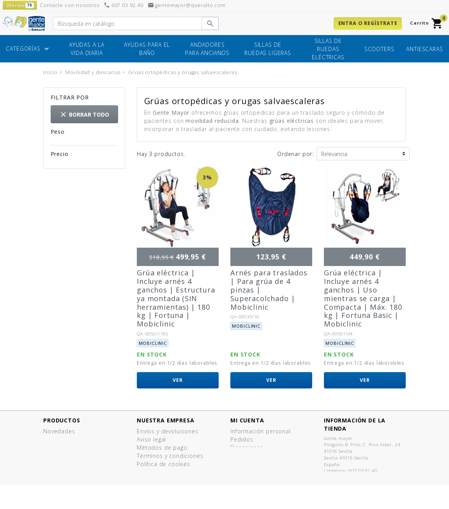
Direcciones (246, 447)
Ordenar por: (295, 154)
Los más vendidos (68, 439)
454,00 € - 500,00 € (86, 219)
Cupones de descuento (263, 455)
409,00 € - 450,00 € (86, 203)
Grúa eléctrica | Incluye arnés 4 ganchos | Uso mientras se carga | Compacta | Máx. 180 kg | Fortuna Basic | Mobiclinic (363, 298)
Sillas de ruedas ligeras (267, 49)
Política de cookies (163, 464)
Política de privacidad (167, 472)
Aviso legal (151, 439)
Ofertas (53, 447)
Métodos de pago (162, 447)
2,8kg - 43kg (80, 143)
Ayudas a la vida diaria (86, 49)
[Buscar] (127, 23)
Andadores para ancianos (207, 49)
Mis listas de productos (263, 464)
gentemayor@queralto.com (187, 5)
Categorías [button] (28, 49)
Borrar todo (84, 114)
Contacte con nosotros (169, 480)
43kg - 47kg (79, 152)
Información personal (260, 431)
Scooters (379, 49)
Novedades (59, 431)
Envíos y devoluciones (167, 431)
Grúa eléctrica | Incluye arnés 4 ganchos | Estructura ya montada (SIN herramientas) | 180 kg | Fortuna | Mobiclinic (176, 298)
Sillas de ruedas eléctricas (328, 49)
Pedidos (241, 439)
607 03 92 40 (123, 5)
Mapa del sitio (157, 488)
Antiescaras (424, 49)
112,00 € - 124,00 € (86, 186)
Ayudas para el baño (147, 49)
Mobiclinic (153, 343)
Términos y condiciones (170, 455)
